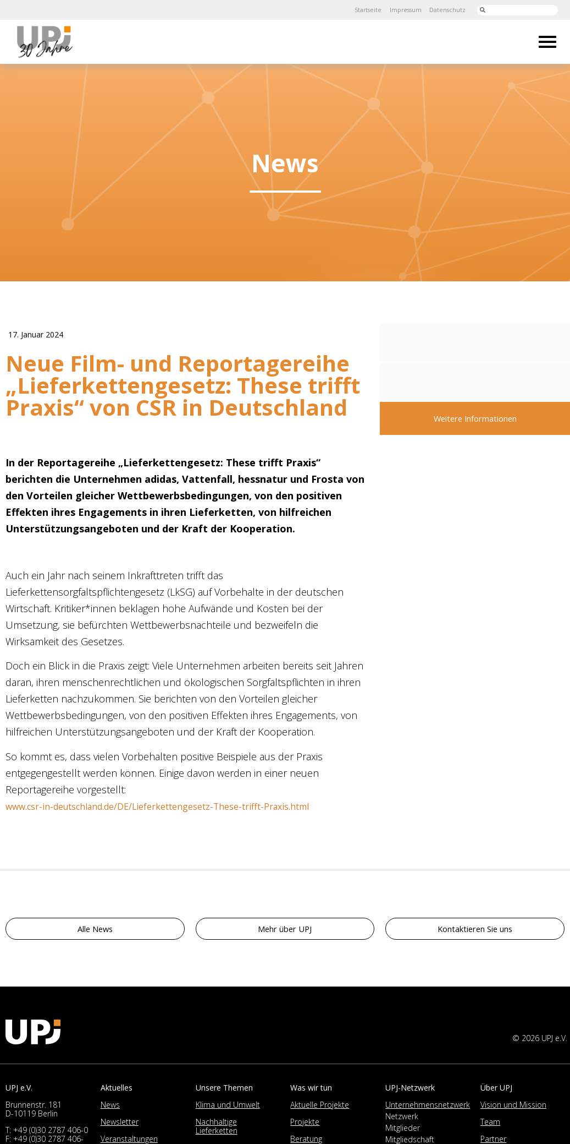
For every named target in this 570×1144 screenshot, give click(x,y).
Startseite (355, 9)
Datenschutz (444, 9)
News (110, 1108)
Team (490, 1125)
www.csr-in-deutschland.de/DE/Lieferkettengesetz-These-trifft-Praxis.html (181, 809)
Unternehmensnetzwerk (427, 1108)
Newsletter (120, 1125)
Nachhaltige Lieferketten (216, 1129)
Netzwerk (401, 1119)
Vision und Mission (513, 1108)
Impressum (397, 9)
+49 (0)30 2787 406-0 (50, 1133)
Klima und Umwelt (228, 1108)
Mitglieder (402, 1131)
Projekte (304, 1125)
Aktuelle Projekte (319, 1108)
